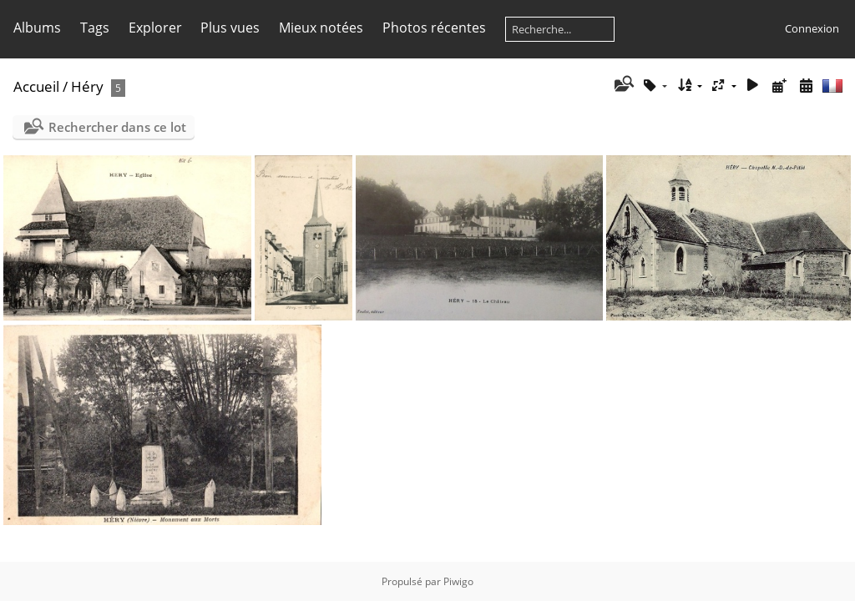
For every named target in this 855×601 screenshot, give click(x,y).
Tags (94, 27)
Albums (37, 27)
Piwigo (458, 581)
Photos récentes (434, 27)
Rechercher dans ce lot (117, 127)
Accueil (36, 86)
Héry (87, 86)
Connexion (812, 28)
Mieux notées (321, 27)
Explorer (155, 27)
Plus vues (230, 27)
